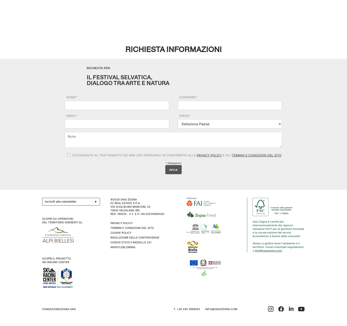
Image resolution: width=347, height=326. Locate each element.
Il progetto (54, 29)
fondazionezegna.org (59, 309)
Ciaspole (240, 29)
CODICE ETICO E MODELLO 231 (130, 242)
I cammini (217, 29)
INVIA (173, 170)
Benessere (175, 29)
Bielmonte (149, 29)
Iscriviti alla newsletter (72, 201)
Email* (71, 116)
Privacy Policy (209, 155)
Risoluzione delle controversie (134, 237)
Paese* (184, 116)
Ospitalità (103, 29)
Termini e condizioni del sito (256, 155)
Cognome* (188, 97)
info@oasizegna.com (268, 250)
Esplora (79, 29)
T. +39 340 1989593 (187, 309)
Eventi (127, 29)
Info (277, 29)
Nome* (71, 97)
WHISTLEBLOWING (122, 247)
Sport (260, 29)
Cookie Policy (120, 232)
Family (196, 29)
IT (293, 29)
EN (300, 29)
